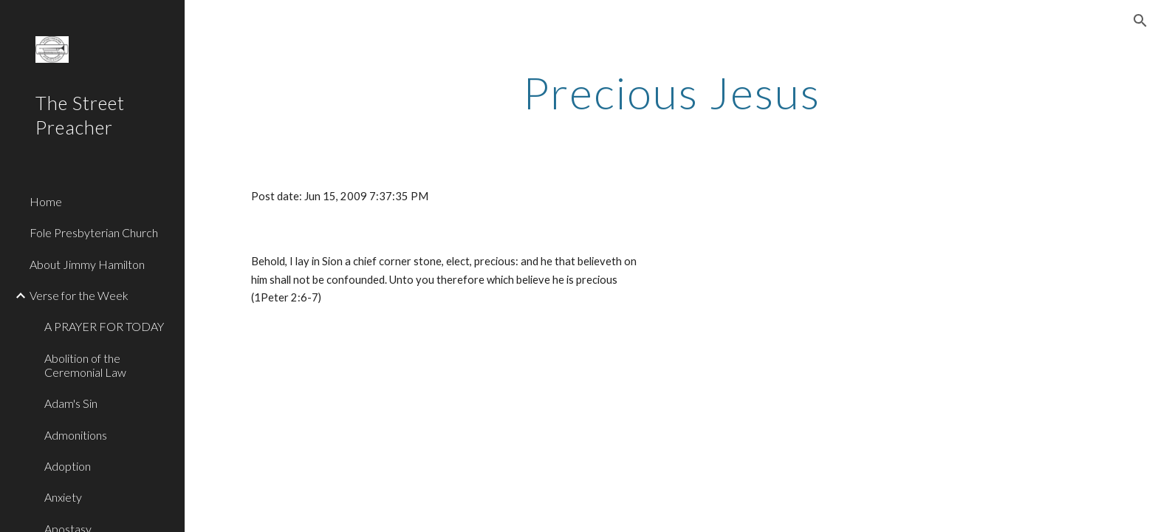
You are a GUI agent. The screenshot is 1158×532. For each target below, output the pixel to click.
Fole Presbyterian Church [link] (94, 232)
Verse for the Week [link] (79, 295)
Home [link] (46, 201)
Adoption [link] (67, 466)
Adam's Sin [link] (70, 403)
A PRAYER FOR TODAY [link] (104, 326)
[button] (1140, 20)
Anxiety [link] (63, 497)
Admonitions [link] (75, 435)
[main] (671, 92)
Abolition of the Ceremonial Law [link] (85, 365)
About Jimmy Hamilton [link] (87, 264)
